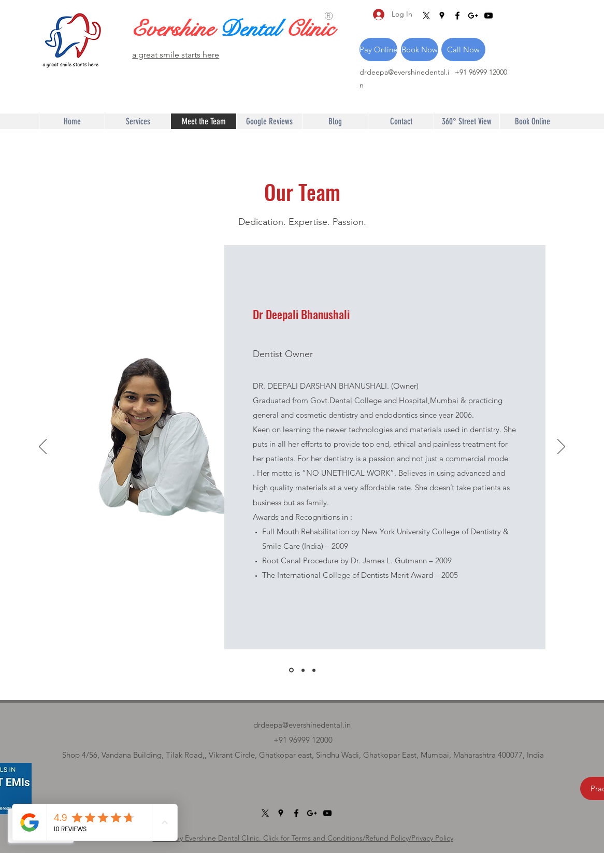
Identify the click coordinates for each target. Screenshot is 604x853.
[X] (426, 15)
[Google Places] (442, 15)
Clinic (309, 29)
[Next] (561, 447)
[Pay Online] (378, 49)
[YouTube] (488, 15)
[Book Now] (419, 49)
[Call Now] (463, 49)
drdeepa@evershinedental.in (302, 725)
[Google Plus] (473, 15)
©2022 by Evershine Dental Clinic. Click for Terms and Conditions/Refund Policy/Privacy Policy (303, 838)
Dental (252, 29)
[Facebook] (457, 15)
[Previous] (43, 447)
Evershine (176, 29)
